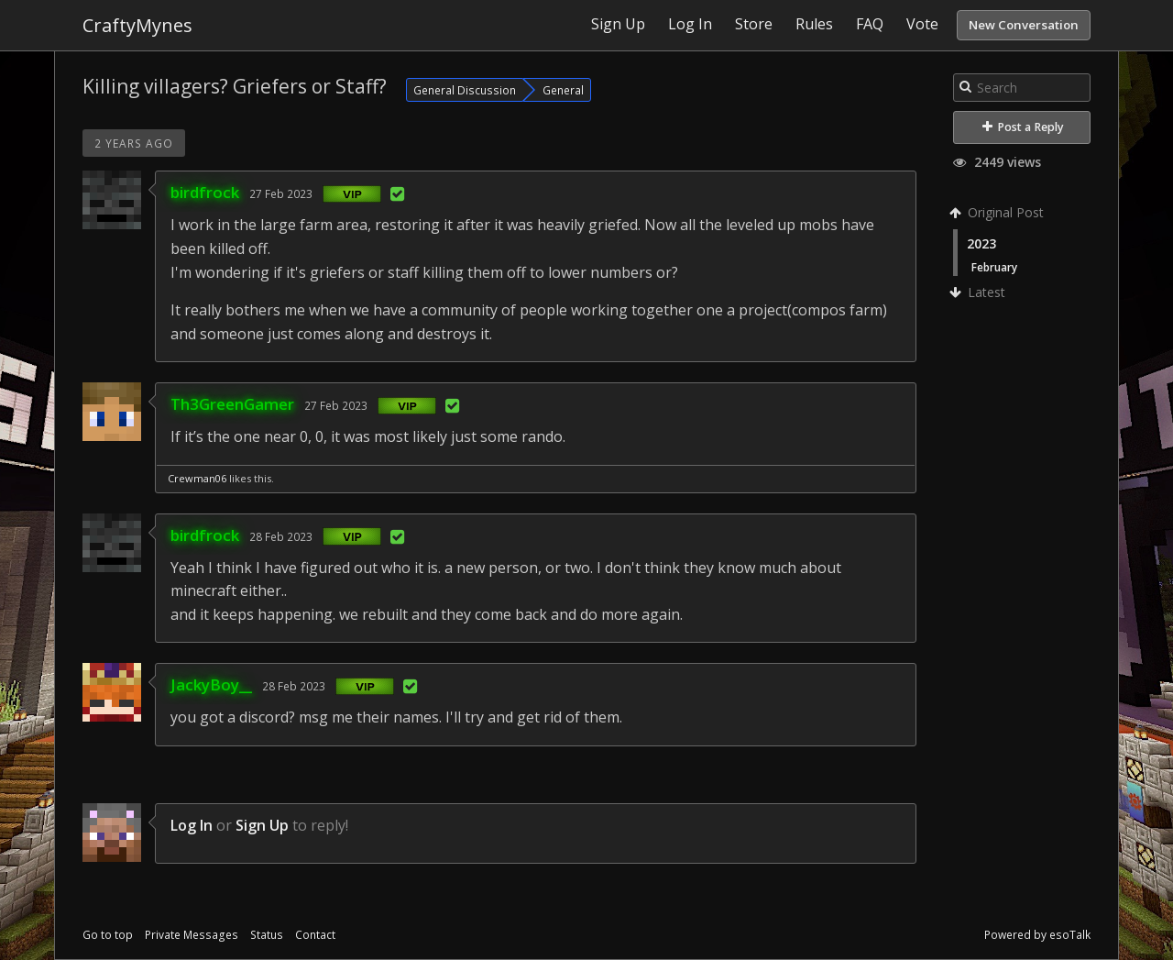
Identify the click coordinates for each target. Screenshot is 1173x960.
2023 (981, 243)
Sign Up (262, 825)
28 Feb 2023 (280, 536)
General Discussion (464, 90)
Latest (979, 292)
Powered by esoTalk (1037, 935)
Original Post (998, 212)
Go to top (107, 935)
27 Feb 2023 (280, 193)
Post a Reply (1023, 127)
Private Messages (191, 935)
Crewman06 (197, 478)
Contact (315, 935)
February (994, 266)
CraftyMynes (137, 25)
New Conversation (1024, 25)
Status (266, 935)
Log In (191, 825)
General (563, 90)
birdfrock (204, 192)
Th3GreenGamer (232, 403)
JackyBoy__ (211, 684)
